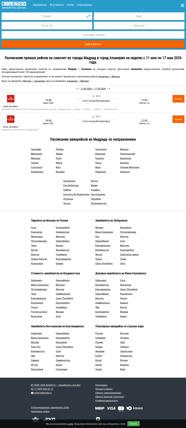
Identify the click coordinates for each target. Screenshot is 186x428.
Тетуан (66, 203)
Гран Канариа (98, 194)
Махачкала (37, 236)
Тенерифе (36, 149)
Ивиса (59, 162)
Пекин (98, 258)
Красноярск (37, 263)
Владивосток (62, 249)
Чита (122, 263)
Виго (58, 167)
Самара (35, 360)
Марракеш (36, 153)
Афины (59, 153)
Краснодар (36, 231)
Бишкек (124, 302)
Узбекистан (126, 355)
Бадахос (124, 162)
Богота (94, 180)
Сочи (33, 227)
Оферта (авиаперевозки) (108, 392)
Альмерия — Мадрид (109, 76)
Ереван (59, 263)
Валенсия (100, 153)
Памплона (100, 171)
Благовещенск (63, 258)
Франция (99, 351)
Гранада (99, 158)
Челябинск (61, 254)
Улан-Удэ (35, 346)
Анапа (123, 316)
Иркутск (35, 254)
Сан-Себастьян (71, 185)
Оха (97, 236)
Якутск (34, 249)
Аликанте (125, 171)
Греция (98, 346)
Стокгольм (36, 167)
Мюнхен (124, 149)
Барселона (125, 158)
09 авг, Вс (47, 25)
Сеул (122, 240)
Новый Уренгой (39, 258)
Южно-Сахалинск (104, 231)
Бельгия (124, 333)
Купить (178, 98)
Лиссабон (96, 198)
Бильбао (60, 171)
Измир (94, 185)
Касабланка (37, 171)
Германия (100, 337)
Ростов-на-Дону (39, 311)
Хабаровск (36, 280)
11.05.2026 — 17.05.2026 (93, 88)
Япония (124, 360)
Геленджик (61, 369)
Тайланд (124, 346)
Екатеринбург (63, 227)
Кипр (122, 369)
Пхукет (34, 307)
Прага (98, 162)
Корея (98, 364)
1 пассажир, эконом (93, 34)
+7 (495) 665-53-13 (43, 388)
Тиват (34, 245)
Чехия (98, 369)
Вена (97, 167)
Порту (59, 158)
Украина (124, 337)
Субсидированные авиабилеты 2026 (50, 407)
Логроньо (68, 198)
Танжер (35, 162)
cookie (70, 424)
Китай (98, 360)
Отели (70, 4)
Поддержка (101, 385)
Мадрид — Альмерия (34, 80)
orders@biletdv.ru (43, 392)
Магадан (60, 236)
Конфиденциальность (106, 400)
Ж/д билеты (57, 4)
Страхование (84, 4)
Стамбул (95, 189)
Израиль (124, 364)
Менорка (35, 158)
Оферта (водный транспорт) (109, 396)
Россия (99, 333)
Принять (133, 424)
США (122, 342)
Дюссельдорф (127, 153)
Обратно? (139, 25)
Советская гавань (129, 254)
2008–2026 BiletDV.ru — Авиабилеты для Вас (57, 385)
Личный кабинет (104, 388)
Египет (98, 355)
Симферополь (63, 293)
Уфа (97, 307)
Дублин (60, 149)
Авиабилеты (40, 4)
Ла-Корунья (69, 180)
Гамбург (67, 189)
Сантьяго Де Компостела (76, 194)
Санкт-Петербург (104, 263)
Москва (99, 227)
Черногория (126, 351)
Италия (99, 342)
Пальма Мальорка (129, 167)
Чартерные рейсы (40, 411)
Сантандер (101, 149)
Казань (59, 245)
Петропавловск (39, 240)
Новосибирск (62, 240)
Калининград (62, 231)
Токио (123, 258)
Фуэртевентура (99, 203)
